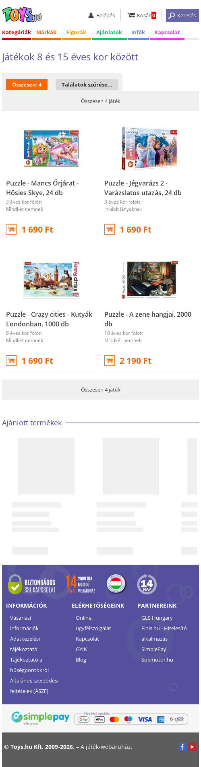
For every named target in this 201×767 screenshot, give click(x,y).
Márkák (46, 32)
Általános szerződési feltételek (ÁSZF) (34, 686)
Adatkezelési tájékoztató (25, 644)
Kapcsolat (167, 32)
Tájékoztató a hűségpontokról (29, 665)
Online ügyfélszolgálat (93, 623)
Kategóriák (16, 32)
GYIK (81, 649)
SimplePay (153, 649)
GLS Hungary (157, 617)
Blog (81, 659)
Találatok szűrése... (87, 84)
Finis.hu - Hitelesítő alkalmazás (164, 633)
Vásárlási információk (24, 623)
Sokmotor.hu (157, 659)
